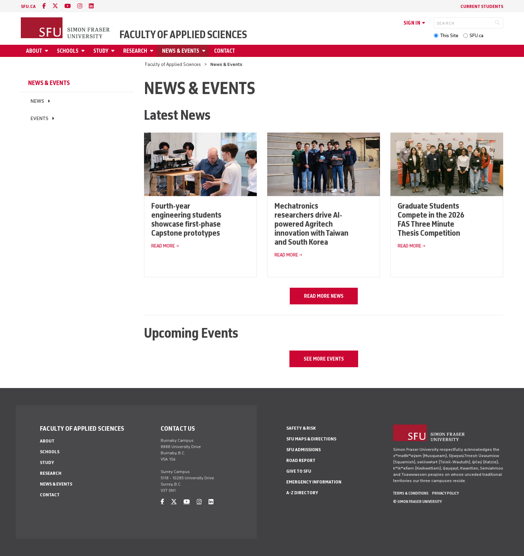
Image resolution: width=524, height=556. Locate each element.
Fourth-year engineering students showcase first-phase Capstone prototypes (186, 219)
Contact (224, 51)
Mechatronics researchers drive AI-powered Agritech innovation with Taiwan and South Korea (311, 224)
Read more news (324, 296)
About (34, 51)
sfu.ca (28, 6)
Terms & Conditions (411, 493)
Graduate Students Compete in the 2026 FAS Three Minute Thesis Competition (431, 219)
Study (100, 51)
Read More (163, 245)
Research (135, 51)
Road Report (300, 460)
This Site (449, 36)
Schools (67, 51)
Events (39, 118)
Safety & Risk (301, 428)
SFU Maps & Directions (311, 439)
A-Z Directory (302, 493)
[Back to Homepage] (66, 28)
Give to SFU (298, 471)
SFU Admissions (303, 450)
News (37, 101)
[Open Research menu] (153, 51)
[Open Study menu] (114, 51)
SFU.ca (476, 36)
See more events (324, 359)
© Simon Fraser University (417, 501)
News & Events (180, 51)
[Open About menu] (47, 51)
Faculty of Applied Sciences (183, 35)
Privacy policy (445, 493)
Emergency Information (313, 482)
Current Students (481, 6)
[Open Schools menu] (84, 51)
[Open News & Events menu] (205, 51)
